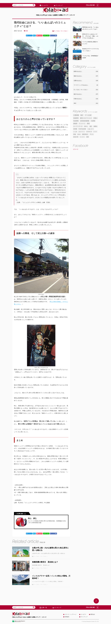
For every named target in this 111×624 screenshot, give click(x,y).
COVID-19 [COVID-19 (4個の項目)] (89, 131)
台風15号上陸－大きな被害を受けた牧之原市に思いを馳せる (50, 549)
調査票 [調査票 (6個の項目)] (75, 123)
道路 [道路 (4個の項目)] (87, 137)
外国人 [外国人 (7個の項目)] (95, 118)
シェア (53, 35)
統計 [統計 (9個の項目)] (81, 115)
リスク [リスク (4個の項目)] (95, 131)
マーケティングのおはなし (86, 85)
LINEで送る (46, 35)
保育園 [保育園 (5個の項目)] (75, 129)
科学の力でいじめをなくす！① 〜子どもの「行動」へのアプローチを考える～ (90, 36)
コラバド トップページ (70, 614)
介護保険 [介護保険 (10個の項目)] (76, 115)
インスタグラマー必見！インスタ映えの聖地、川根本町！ (51, 577)
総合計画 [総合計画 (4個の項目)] (75, 137)
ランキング (59, 2)
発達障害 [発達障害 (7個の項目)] (76, 118)
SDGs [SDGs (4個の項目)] (78, 134)
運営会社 (92, 614)
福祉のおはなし (86, 76)
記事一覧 (44, 607)
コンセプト (44, 2)
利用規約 (67, 616)
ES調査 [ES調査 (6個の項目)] (93, 121)
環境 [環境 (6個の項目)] (88, 123)
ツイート (29, 35)
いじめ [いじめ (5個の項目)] (75, 131)
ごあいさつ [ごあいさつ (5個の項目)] (90, 129)
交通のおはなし (86, 80)
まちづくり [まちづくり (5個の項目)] (82, 131)
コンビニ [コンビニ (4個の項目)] (82, 137)
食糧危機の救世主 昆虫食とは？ (45, 562)
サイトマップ (84, 616)
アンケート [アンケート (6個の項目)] (82, 123)
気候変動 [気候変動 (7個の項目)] (76, 121)
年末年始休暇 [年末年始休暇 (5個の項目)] (82, 129)
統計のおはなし (86, 94)
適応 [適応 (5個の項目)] (91, 126)
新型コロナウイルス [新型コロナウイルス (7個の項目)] (86, 118)
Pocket (39, 35)
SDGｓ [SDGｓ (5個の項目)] (86, 126)
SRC (86, 103)
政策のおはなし (86, 71)
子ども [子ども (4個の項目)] (91, 134)
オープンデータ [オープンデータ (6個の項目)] (77, 126)
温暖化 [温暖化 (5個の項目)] (95, 126)
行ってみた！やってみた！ (61, 31)
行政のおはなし (86, 99)
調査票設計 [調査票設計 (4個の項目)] (85, 134)
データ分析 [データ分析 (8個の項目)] (88, 115)
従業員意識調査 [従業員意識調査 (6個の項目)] (84, 121)
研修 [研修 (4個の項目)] (74, 134)
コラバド (75, 149)
